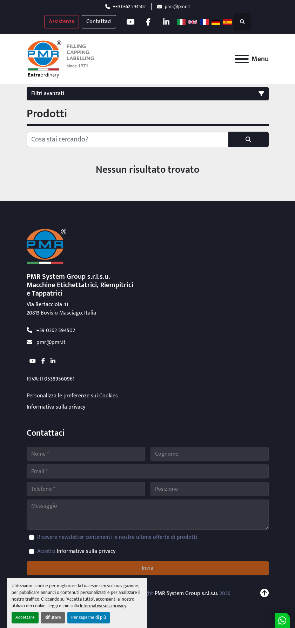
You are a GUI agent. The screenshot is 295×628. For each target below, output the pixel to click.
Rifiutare (53, 617)
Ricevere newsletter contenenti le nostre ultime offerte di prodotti (117, 537)
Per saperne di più (88, 617)
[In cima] (264, 593)
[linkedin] (166, 22)
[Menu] (242, 59)
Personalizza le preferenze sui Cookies (72, 396)
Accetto (76, 551)
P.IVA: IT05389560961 (50, 379)
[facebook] (148, 22)
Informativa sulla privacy (103, 606)
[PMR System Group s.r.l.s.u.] (46, 246)
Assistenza (61, 21)
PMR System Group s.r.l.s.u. (186, 593)
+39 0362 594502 (129, 6)
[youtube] (130, 22)
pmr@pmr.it (177, 6)
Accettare (25, 617)
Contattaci (99, 21)
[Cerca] (127, 139)
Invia (147, 568)
